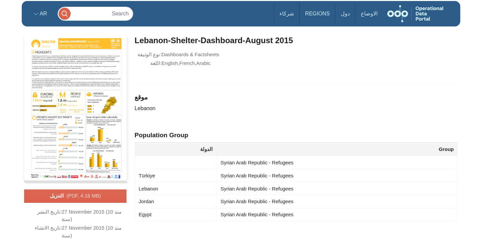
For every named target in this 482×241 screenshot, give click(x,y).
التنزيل (75, 196)
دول (345, 13)
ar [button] (42, 13)
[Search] (95, 13)
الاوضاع (369, 13)
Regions (317, 13)
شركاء (286, 13)
